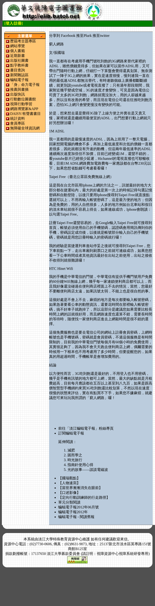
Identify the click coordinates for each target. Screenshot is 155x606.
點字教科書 (19, 65)
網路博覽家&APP (24, 109)
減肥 (71, 450)
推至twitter (101, 36)
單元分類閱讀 (69, 502)
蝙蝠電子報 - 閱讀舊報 (76, 517)
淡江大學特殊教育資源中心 (60, 539)
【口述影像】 (69, 493)
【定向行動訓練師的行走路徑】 (84, 497)
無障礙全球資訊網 (25, 128)
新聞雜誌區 (19, 75)
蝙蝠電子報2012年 (73, 512)
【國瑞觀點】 (69, 478)
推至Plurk (84, 36)
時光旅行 (74, 460)
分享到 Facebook (62, 36)
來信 (124, 539)
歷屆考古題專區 (23, 41)
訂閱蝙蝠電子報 (71, 433)
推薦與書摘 (19, 89)
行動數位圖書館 (23, 99)
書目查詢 (17, 70)
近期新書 (17, 56)
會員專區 (17, 123)
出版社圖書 (19, 60)
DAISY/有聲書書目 (25, 114)
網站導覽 (17, 46)
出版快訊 (17, 94)
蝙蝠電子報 (19, 80)
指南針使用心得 (80, 465)
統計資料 (17, 118)
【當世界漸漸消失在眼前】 (80, 488)
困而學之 (74, 455)
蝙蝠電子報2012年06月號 (78, 507)
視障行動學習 (21, 104)
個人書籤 (17, 51)
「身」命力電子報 (25, 85)
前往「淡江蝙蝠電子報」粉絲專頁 (86, 428)
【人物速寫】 (69, 483)
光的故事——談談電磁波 (87, 470)
